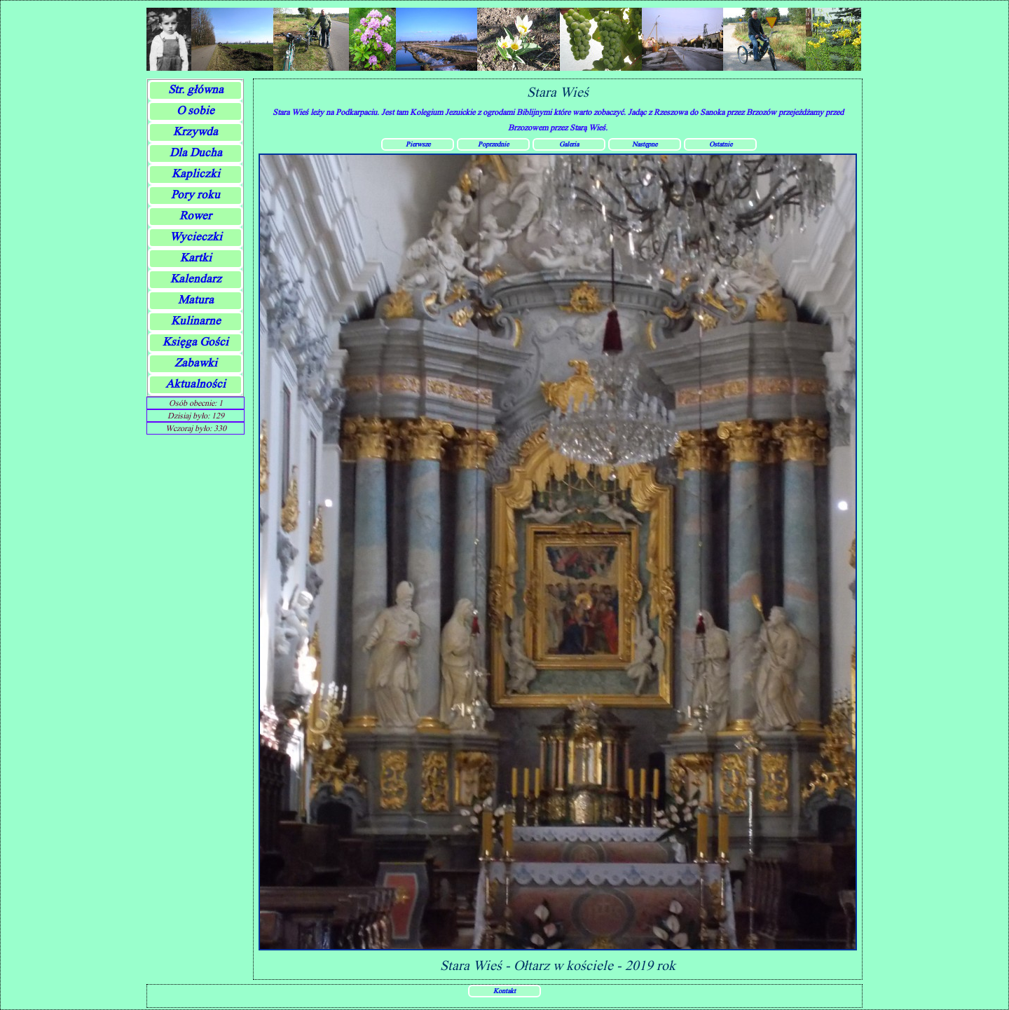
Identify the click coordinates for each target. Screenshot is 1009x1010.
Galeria (569, 143)
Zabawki (195, 362)
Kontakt (504, 990)
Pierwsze (418, 143)
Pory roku (195, 194)
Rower (195, 215)
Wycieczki (196, 236)
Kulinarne (196, 320)
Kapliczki (196, 173)
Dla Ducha (196, 152)
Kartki (196, 257)
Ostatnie (720, 143)
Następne (644, 143)
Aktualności (195, 383)
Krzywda (195, 131)
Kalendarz (195, 278)
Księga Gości (195, 341)
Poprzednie (493, 143)
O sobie (195, 110)
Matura (196, 299)
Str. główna (196, 89)
